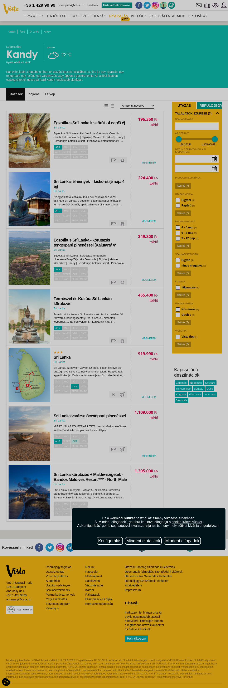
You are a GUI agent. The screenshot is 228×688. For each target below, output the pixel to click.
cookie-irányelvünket (187, 522)
